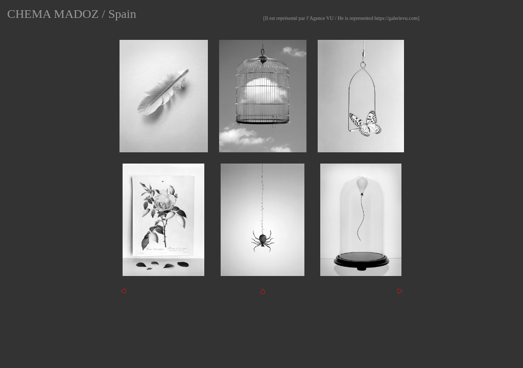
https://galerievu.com (396, 18)
